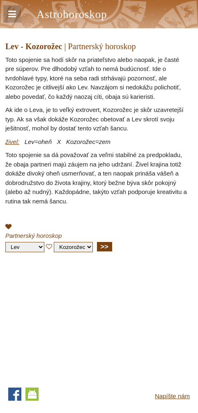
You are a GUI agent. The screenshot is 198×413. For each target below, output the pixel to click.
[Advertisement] (74, 317)
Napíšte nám (172, 395)
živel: (12, 141)
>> (104, 246)
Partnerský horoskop (33, 235)
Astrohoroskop (72, 14)
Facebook (14, 394)
